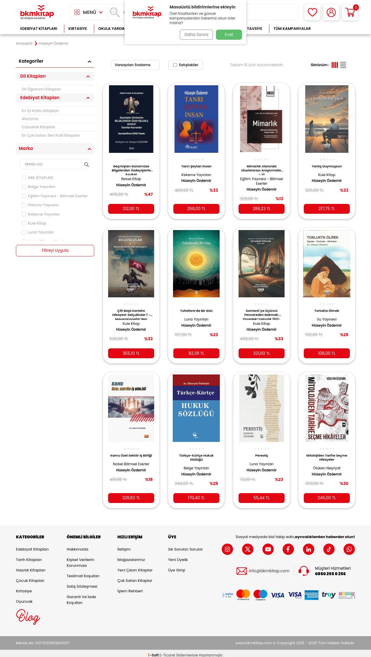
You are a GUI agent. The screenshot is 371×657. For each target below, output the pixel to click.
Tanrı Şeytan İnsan (196, 163)
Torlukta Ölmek (326, 306)
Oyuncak (24, 597)
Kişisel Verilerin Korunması (80, 558)
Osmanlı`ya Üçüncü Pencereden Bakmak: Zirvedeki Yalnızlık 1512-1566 (262, 310)
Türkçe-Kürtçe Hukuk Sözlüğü (196, 452)
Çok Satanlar (336, 28)
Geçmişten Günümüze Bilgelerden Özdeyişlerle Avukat (131, 166)
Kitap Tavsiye (248, 28)
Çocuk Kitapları (30, 577)
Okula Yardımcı (114, 28)
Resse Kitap (131, 175)
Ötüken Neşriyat (327, 462)
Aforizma (30, 119)
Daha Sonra (195, 34)
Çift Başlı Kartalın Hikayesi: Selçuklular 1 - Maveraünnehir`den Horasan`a (131, 310)
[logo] (37, 12)
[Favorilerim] (312, 12)
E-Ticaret (167, 651)
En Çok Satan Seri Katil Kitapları (51, 135)
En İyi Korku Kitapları (40, 110)
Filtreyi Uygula (55, 251)
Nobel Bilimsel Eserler (131, 462)
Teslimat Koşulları (83, 572)
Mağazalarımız (131, 556)
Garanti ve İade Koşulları (81, 596)
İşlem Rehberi (130, 587)
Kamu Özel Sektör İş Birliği (131, 452)
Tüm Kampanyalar (292, 28)
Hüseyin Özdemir (131, 182)
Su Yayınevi (327, 314)
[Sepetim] (350, 12)
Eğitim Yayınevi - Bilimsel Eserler (55, 196)
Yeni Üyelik (178, 556)
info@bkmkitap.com (269, 567)
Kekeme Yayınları (41, 214)
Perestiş (261, 450)
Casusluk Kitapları (38, 127)
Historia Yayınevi (40, 205)
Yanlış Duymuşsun (327, 163)
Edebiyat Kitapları (38, 28)
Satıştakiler (185, 64)
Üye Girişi (176, 566)
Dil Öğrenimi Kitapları (41, 89)
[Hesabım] (331, 12)
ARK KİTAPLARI (37, 177)
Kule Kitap (34, 223)
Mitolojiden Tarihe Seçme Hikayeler (326, 452)
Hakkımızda (77, 545)
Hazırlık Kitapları (31, 566)
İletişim (124, 545)
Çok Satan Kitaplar (134, 577)
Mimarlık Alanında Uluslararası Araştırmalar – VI (262, 166)
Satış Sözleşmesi (82, 582)
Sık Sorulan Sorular (185, 545)
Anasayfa (24, 43)
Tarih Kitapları (29, 556)
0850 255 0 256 (330, 570)
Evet (229, 34)
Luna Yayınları (38, 232)
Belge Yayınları (38, 186)
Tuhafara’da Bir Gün (196, 306)
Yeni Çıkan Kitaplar (134, 566)
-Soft (154, 651)
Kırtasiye (77, 28)
